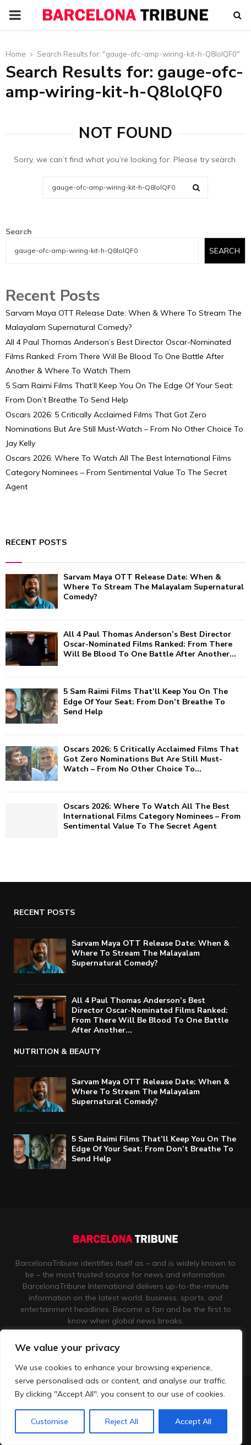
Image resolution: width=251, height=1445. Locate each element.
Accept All (193, 1421)
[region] (121, 1387)
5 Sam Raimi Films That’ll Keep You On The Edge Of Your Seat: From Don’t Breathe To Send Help (145, 701)
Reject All (121, 1421)
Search (19, 231)
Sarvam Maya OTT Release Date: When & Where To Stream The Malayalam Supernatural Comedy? (153, 587)
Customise (49, 1421)
